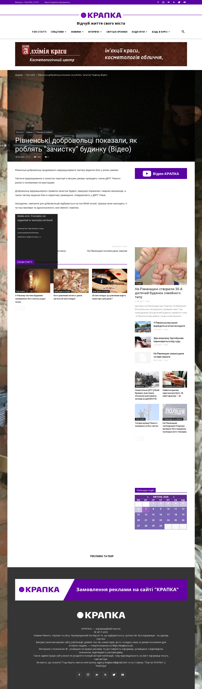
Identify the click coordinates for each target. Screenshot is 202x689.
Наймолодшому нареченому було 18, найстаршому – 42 (173, 393)
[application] (36, 226)
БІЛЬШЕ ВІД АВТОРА (47, 262)
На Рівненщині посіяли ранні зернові (107, 250)
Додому (19, 75)
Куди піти (139, 31)
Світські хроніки (116, 31)
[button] (183, 32)
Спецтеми (58, 31)
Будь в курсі (161, 31)
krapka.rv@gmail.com (116, 662)
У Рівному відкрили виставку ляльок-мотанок (40, 250)
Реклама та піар (102, 556)
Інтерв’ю (95, 31)
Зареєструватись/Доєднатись (57, 2)
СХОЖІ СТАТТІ (24, 262)
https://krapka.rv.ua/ (122, 645)
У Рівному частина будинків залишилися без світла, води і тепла (30, 298)
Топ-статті (39, 31)
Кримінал (140, 386)
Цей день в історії (62, 291)
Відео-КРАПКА (161, 173)
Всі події (161, 540)
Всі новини (145, 459)
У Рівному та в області (43, 132)
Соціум (139, 283)
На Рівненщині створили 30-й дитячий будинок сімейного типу (158, 293)
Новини (77, 31)
